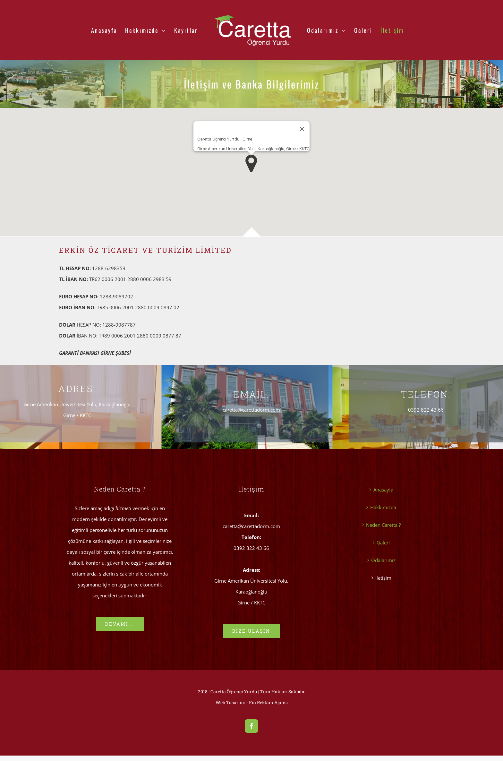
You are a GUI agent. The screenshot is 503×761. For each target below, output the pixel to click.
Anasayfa (383, 489)
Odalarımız (383, 560)
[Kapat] (302, 129)
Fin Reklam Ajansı (268, 702)
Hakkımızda (383, 507)
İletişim (383, 578)
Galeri (383, 542)
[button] (251, 163)
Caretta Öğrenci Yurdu (233, 691)
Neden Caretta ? (383, 525)
